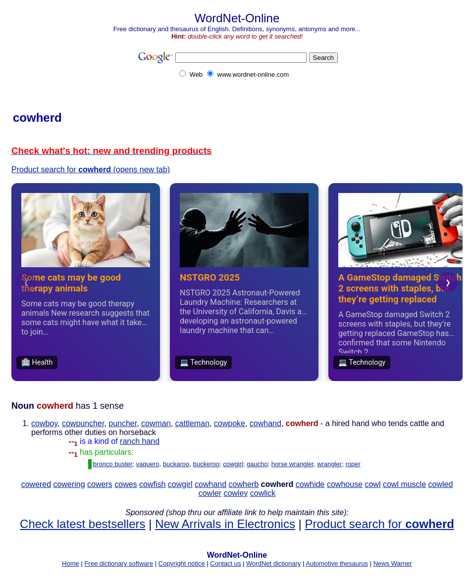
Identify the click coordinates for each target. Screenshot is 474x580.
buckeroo (206, 464)
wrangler (329, 464)
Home (70, 563)
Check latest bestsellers (82, 524)
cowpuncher (83, 423)
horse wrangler (292, 464)
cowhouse (345, 484)
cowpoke (229, 423)
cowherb (244, 484)
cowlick (263, 493)
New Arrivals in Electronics (225, 524)
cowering (69, 484)
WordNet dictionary (273, 563)
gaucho (257, 464)
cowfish (152, 484)
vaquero (147, 464)
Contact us (225, 563)
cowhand (265, 423)
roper (352, 464)
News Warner (392, 563)
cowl (372, 484)
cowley (235, 493)
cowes (125, 484)
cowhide (310, 484)
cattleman (192, 423)
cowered (36, 484)
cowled (440, 484)
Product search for (379, 524)
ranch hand (139, 441)
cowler (210, 493)
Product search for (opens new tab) (90, 169)
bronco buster (113, 464)
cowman (156, 423)
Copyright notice (181, 563)
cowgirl (233, 464)
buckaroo (176, 464)
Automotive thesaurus (337, 563)
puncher (122, 423)
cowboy (44, 423)
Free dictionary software (118, 563)
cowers (99, 484)
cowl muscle (404, 484)
